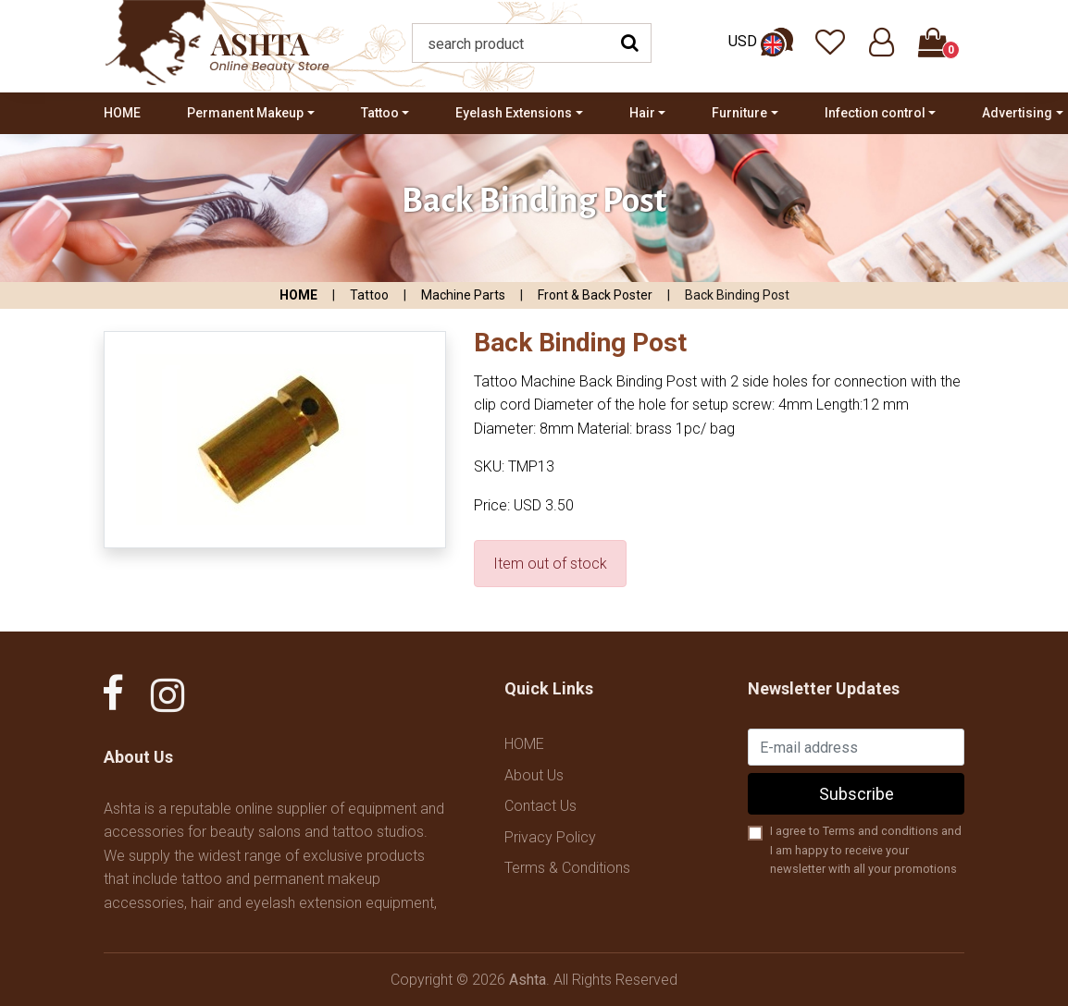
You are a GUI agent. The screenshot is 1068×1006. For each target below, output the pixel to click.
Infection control (875, 112)
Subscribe (856, 794)
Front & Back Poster (595, 295)
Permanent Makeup (245, 112)
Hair (642, 112)
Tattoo (380, 112)
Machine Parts (463, 295)
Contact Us (540, 806)
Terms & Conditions (567, 868)
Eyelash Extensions (513, 112)
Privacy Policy (550, 837)
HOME (122, 112)
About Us (534, 775)
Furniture (739, 112)
